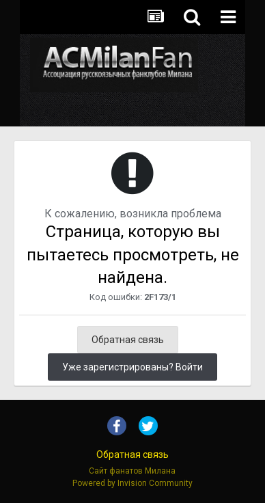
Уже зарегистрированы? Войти (132, 367)
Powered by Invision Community (132, 483)
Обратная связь (128, 339)
